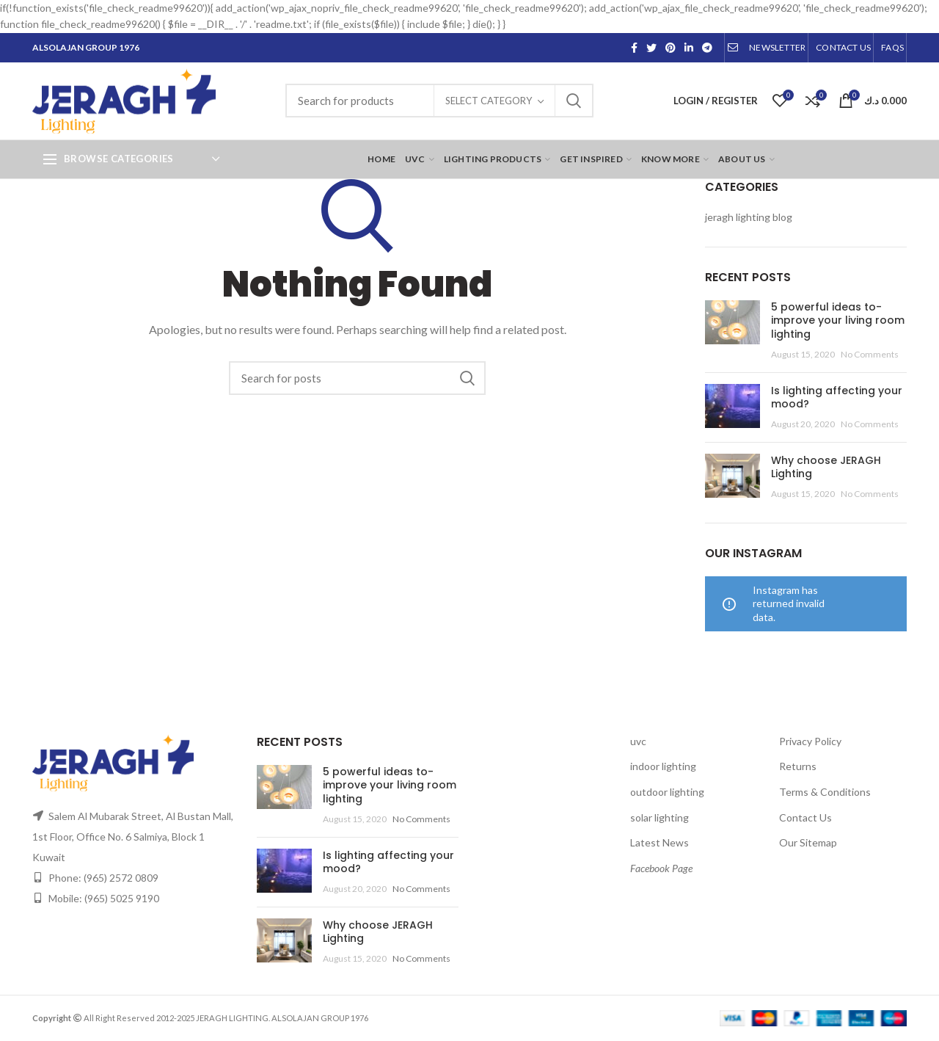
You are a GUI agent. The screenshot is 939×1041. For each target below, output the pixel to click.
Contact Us (805, 817)
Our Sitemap (808, 842)
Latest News (659, 842)
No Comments (870, 354)
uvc (638, 741)
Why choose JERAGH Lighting (826, 467)
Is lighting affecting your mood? (836, 397)
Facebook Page (661, 868)
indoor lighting (663, 766)
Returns (797, 766)
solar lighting (659, 817)
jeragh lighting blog (748, 217)
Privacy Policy (810, 741)
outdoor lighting (667, 792)
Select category (488, 100)
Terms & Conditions (825, 792)
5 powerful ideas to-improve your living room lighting (838, 320)
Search (573, 100)
